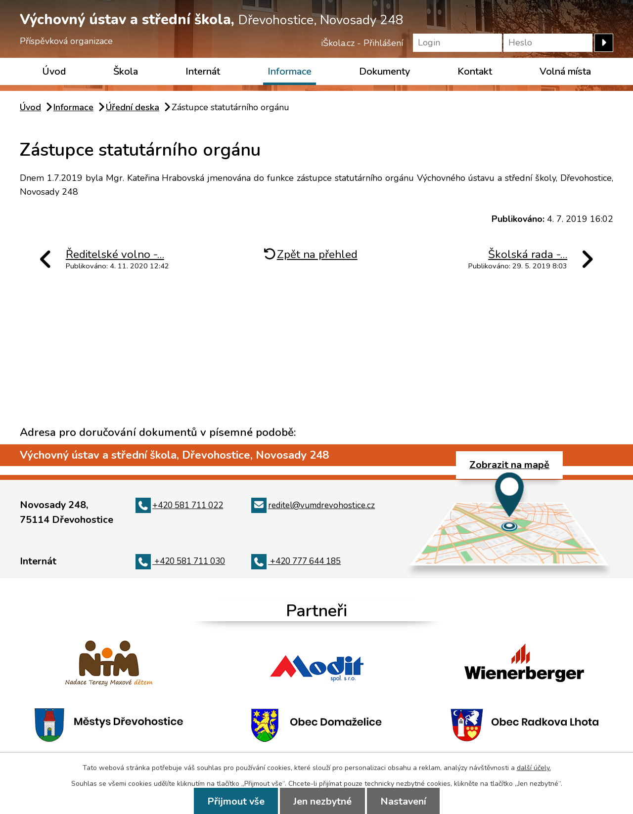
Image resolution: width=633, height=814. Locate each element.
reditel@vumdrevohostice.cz (313, 505)
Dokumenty (384, 71)
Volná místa (565, 71)
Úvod (54, 71)
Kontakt (474, 71)
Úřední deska (132, 107)
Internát (202, 71)
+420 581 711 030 (180, 561)
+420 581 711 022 (179, 505)
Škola (125, 71)
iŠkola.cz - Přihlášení (362, 43)
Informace (290, 71)
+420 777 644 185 (296, 561)
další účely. (534, 767)
